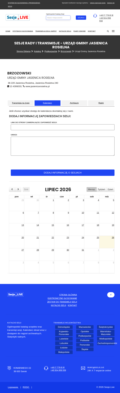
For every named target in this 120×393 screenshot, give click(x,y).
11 (98, 213)
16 (68, 225)
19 (113, 225)
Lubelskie (63, 339)
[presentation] (62, 162)
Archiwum (74, 103)
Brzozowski (66, 51)
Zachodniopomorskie (106, 343)
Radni (101, 103)
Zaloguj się (110, 3)
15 (53, 225)
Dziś (26, 189)
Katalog (37, 51)
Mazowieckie (85, 327)
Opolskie (85, 331)
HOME (8, 31)
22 (53, 237)
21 (38, 237)
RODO (26, 387)
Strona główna (23, 51)
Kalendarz (47, 103)
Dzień (110, 189)
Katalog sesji (65, 31)
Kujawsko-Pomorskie (64, 332)
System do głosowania (23, 31)
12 (113, 213)
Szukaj (81, 18)
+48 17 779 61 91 (106, 15)
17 (83, 225)
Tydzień (101, 189)
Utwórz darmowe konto (98, 3)
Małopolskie (63, 352)
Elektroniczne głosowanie (62, 298)
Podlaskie (84, 340)
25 (98, 237)
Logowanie (13, 387)
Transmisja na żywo (21, 103)
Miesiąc (91, 189)
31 (83, 250)
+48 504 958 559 (58, 370)
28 (38, 250)
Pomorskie (85, 345)
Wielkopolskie (105, 339)
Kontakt (92, 31)
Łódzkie (64, 348)
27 (23, 250)
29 (23, 200)
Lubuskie (64, 343)
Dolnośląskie (64, 327)
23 (68, 237)
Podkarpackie (50, 51)
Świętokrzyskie (106, 327)
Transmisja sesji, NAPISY (46, 31)
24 (83, 237)
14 (38, 225)
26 (113, 237)
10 (83, 213)
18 (98, 225)
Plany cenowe (79, 31)
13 (23, 225)
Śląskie (84, 349)
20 (23, 237)
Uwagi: (14, 135)
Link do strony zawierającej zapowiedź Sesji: (34, 122)
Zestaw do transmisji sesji (62, 301)
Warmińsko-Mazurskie (105, 332)
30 (38, 200)
